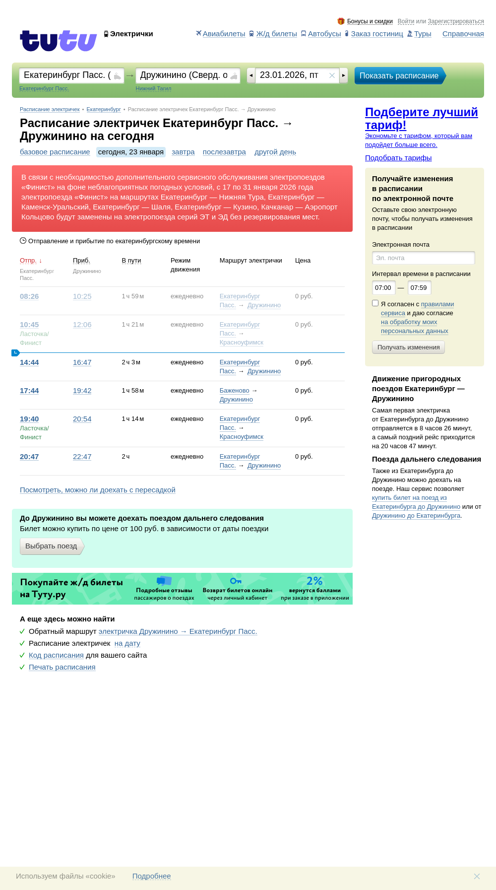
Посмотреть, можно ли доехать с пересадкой (98, 490)
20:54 (82, 419)
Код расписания (56, 655)
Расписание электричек (50, 109)
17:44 (29, 391)
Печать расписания (62, 667)
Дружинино (264, 305)
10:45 (29, 325)
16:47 (82, 362)
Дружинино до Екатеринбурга (416, 515)
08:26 (29, 296)
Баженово (234, 390)
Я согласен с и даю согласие (417, 317)
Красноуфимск (241, 342)
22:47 (82, 457)
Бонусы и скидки (370, 21)
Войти (406, 21)
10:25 (82, 296)
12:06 (82, 325)
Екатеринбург (104, 109)
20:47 (29, 457)
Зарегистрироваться (456, 21)
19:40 (29, 419)
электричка (178, 631)
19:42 (82, 391)
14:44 (29, 362)
